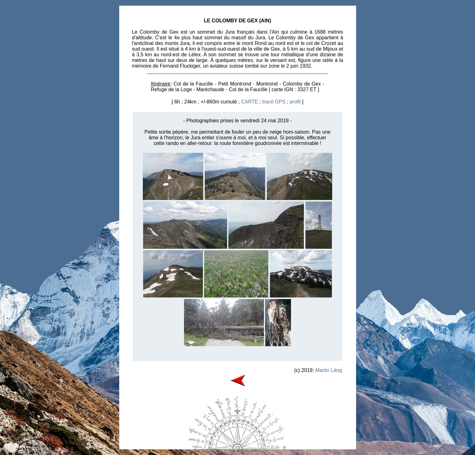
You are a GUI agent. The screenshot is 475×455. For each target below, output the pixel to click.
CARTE (249, 101)
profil (295, 101)
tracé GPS (274, 101)
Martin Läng (329, 370)
